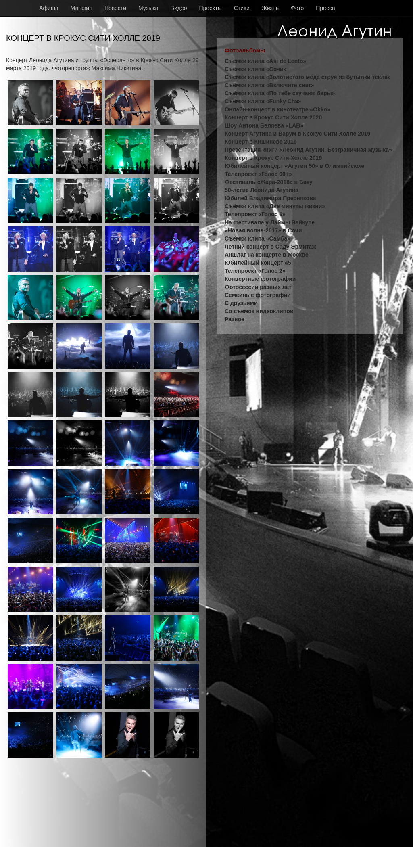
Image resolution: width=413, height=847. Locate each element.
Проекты (210, 8)
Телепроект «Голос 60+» (258, 174)
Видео (179, 8)
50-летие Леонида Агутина (261, 190)
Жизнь (270, 8)
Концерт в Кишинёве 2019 (260, 141)
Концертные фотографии (260, 279)
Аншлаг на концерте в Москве (266, 254)
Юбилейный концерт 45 (258, 262)
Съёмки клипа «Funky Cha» (263, 101)
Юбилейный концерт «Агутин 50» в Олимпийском (294, 166)
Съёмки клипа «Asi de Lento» (265, 61)
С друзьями (241, 303)
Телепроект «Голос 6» (255, 214)
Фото (297, 8)
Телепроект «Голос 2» (255, 271)
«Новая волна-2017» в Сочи (263, 230)
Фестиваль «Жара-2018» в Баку (269, 182)
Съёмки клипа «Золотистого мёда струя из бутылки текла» (308, 77)
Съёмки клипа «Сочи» (255, 69)
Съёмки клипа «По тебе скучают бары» (280, 93)
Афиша (48, 8)
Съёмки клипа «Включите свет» (269, 85)
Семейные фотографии (258, 295)
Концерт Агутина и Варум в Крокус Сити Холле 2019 (297, 133)
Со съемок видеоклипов (259, 311)
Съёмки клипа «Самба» (257, 238)
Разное (234, 319)
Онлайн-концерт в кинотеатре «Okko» (277, 109)
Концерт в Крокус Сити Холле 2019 (273, 158)
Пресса (325, 8)
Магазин (81, 8)
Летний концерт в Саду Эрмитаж (270, 246)
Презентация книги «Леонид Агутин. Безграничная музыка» (308, 149)
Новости (115, 8)
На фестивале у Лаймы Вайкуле (270, 222)
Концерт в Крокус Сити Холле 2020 (273, 117)
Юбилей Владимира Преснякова (270, 198)
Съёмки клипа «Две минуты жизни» (275, 206)
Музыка (148, 8)
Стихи (242, 8)
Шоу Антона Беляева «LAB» (264, 125)
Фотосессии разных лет (258, 287)
